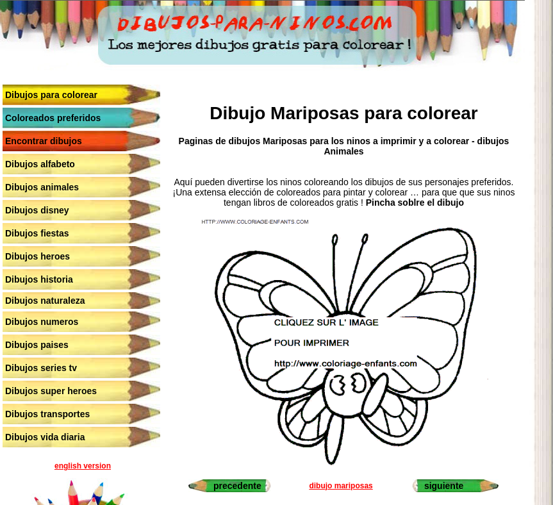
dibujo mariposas (340, 485)
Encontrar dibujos (43, 141)
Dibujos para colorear (51, 95)
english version (82, 465)
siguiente (443, 486)
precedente (237, 486)
